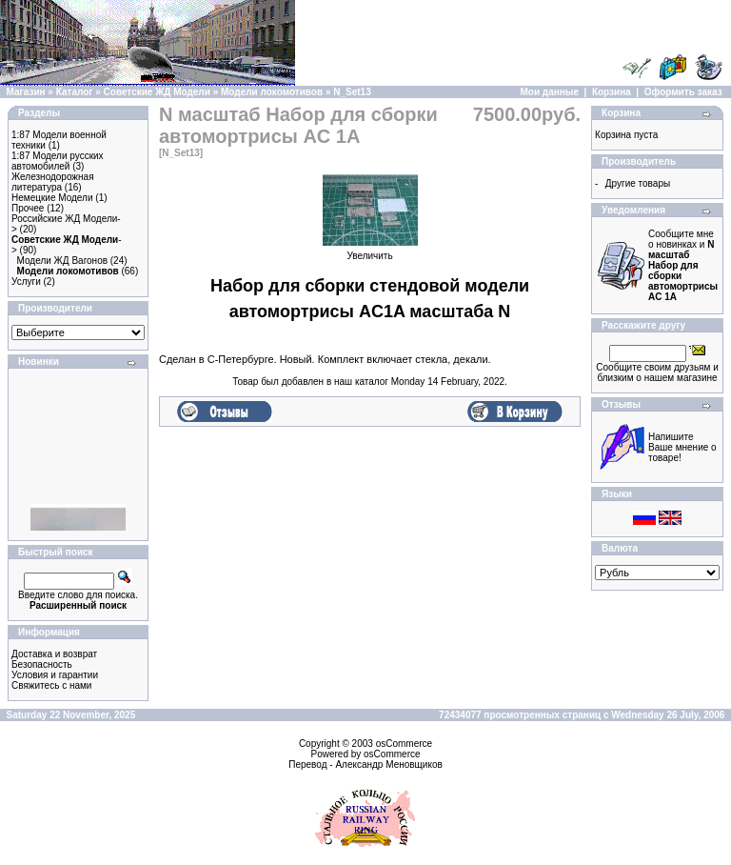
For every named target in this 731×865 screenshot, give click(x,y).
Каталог (74, 92)
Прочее (27, 208)
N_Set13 (351, 92)
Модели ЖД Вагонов (62, 260)
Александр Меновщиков (388, 764)
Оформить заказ (683, 92)
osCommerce (404, 743)
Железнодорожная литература (52, 181)
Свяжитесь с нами (51, 685)
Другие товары (637, 183)
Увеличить (370, 251)
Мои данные (550, 92)
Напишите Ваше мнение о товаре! (682, 447)
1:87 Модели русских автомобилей (57, 161)
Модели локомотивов (272, 92)
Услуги (26, 281)
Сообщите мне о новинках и (683, 265)
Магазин (26, 92)
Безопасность (41, 664)
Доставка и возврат (54, 654)
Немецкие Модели (52, 197)
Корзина (611, 92)
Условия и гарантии (54, 675)
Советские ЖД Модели (157, 92)
